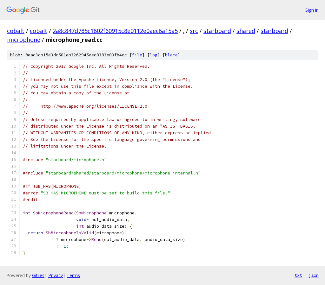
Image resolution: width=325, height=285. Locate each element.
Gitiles (38, 275)
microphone (23, 39)
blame (171, 55)
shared (245, 31)
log (153, 55)
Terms (73, 275)
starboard (217, 31)
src (194, 31)
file (137, 55)
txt (298, 275)
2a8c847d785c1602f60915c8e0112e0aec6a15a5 (115, 31)
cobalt (15, 31)
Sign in (312, 10)
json (313, 275)
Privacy (55, 275)
